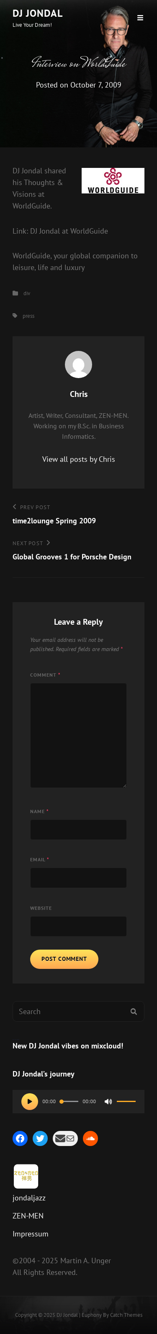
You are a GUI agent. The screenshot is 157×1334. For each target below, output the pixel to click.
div (26, 293)
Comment (45, 675)
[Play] (29, 1101)
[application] (78, 1101)
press (28, 315)
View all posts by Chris (78, 459)
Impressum (31, 1234)
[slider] (69, 1101)
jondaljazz (29, 1198)
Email (39, 859)
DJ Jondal (38, 13)
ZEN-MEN (28, 1216)
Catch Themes (126, 1315)
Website (41, 908)
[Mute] (108, 1101)
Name (39, 811)
